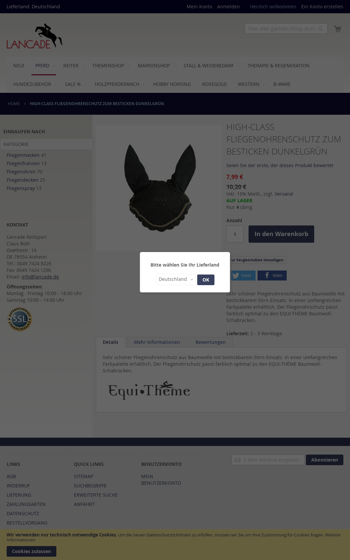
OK (206, 280)
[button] (176, 279)
